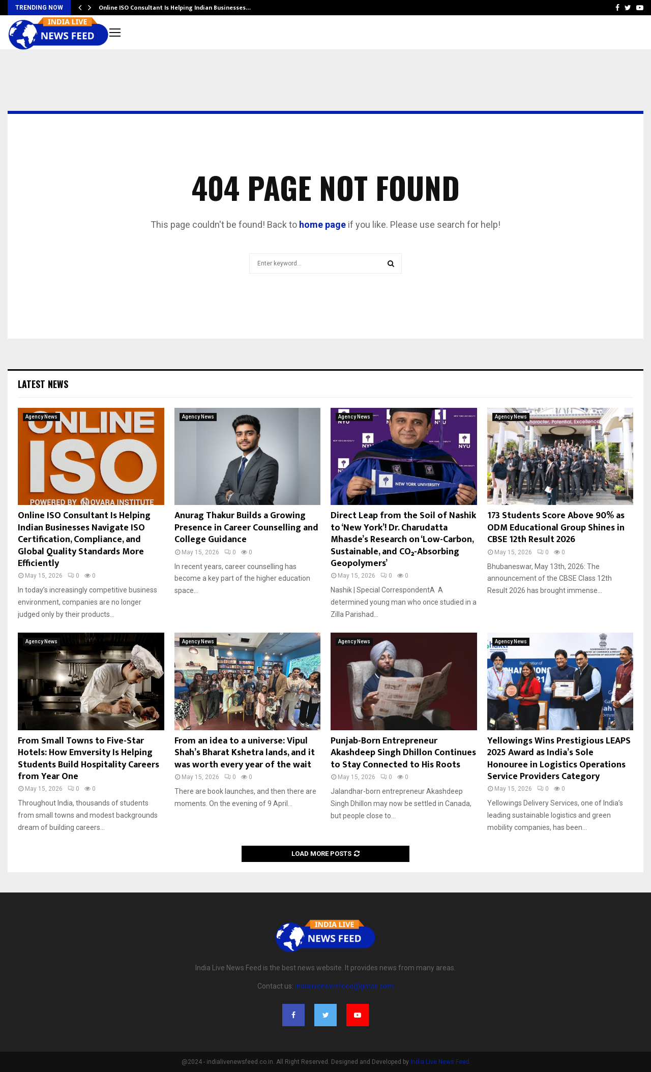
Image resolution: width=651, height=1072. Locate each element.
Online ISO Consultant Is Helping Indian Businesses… (175, 8)
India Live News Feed (439, 1061)
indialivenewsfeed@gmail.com (344, 986)
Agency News (41, 417)
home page (322, 224)
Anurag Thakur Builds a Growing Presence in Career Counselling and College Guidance (246, 527)
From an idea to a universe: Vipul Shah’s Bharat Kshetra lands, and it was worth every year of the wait (244, 752)
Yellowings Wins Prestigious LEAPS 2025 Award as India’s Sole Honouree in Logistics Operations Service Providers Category (559, 758)
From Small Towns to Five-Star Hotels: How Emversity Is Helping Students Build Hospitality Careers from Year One (88, 758)
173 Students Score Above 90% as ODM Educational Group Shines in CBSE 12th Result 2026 (556, 527)
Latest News (43, 384)
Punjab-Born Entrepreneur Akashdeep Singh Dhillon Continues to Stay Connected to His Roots (403, 752)
